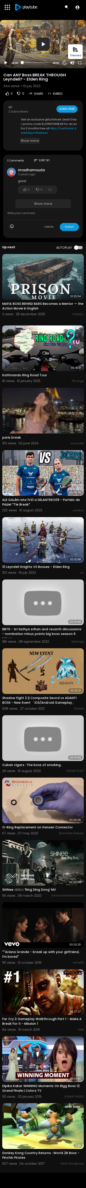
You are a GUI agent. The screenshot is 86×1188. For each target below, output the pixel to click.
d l (10, 107)
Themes (75, 52)
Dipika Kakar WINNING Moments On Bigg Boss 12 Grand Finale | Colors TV (41, 1088)
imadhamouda (31, 170)
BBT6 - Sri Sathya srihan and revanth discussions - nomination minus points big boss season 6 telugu (41, 634)
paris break (11, 437)
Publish (69, 227)
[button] (77, 7)
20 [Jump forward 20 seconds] (65, 63)
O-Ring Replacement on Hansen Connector (37, 827)
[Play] (6, 63)
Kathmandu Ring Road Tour (24, 375)
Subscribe (67, 109)
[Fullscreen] (80, 63)
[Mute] (72, 63)
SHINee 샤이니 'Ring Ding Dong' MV (29, 889)
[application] (43, 44)
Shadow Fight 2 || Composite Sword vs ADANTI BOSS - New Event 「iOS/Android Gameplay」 (39, 700)
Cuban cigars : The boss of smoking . (32, 765)
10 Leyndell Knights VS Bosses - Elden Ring (36, 567)
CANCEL (49, 227)
